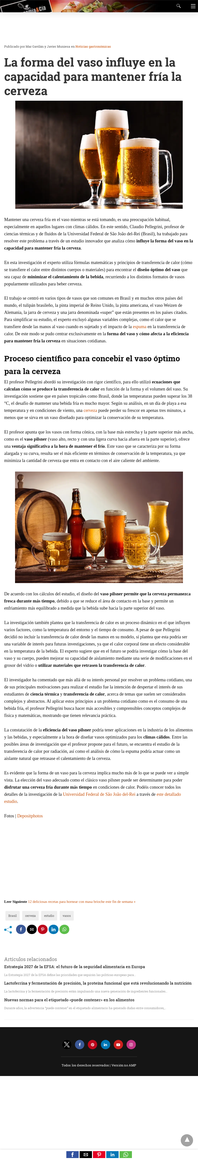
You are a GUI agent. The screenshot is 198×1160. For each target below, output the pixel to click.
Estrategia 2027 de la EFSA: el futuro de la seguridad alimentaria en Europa (74, 966)
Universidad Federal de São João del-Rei (99, 794)
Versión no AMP (123, 1065)
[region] (97, 28)
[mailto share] (32, 929)
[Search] (177, 6)
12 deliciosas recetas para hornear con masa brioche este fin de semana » (81, 902)
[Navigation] (192, 6)
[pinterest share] (43, 929)
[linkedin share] (53, 929)
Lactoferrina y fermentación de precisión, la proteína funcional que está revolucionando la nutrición (98, 983)
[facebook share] (21, 929)
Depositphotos (30, 815)
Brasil (12, 916)
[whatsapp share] (64, 929)
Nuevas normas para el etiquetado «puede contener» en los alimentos (69, 999)
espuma (139, 326)
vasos (67, 916)
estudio (49, 916)
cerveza (90, 410)
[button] (72, 1154)
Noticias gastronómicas (93, 46)
